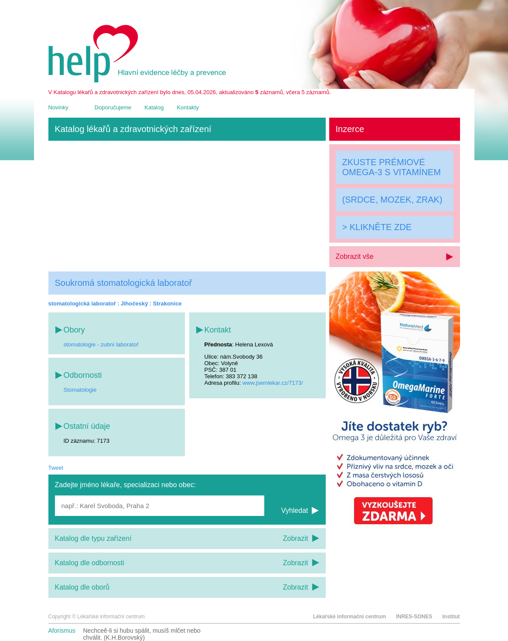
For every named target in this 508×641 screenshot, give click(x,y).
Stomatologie (80, 390)
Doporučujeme (113, 107)
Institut (451, 617)
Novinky (58, 107)
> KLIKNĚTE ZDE (377, 227)
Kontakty (188, 107)
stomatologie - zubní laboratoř (101, 344)
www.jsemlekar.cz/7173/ (272, 383)
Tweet (56, 468)
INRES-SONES (414, 617)
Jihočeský (134, 303)
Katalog (154, 107)
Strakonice (167, 303)
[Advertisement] (187, 206)
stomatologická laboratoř (82, 303)
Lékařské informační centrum (349, 617)
